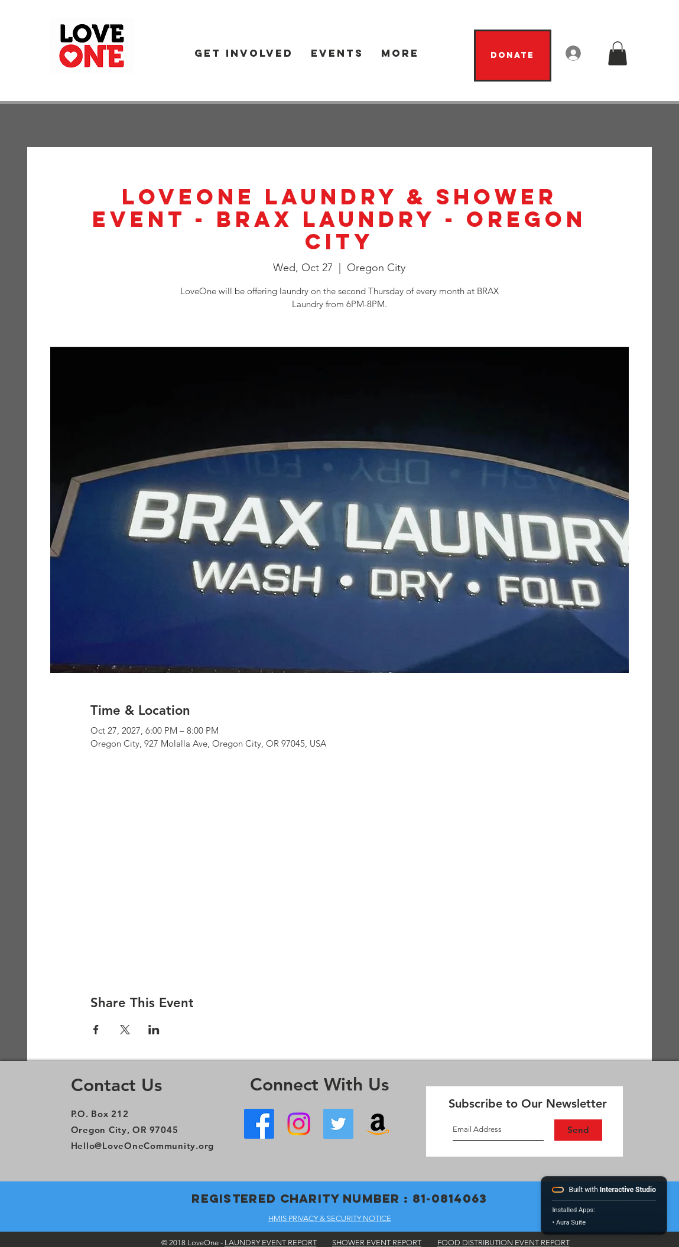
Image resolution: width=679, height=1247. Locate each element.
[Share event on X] (125, 1029)
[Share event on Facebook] (96, 1029)
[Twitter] (338, 1124)
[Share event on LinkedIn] (154, 1029)
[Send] (578, 1130)
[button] (244, 53)
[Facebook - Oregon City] (259, 1124)
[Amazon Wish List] (378, 1124)
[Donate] (512, 56)
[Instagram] (299, 1124)
